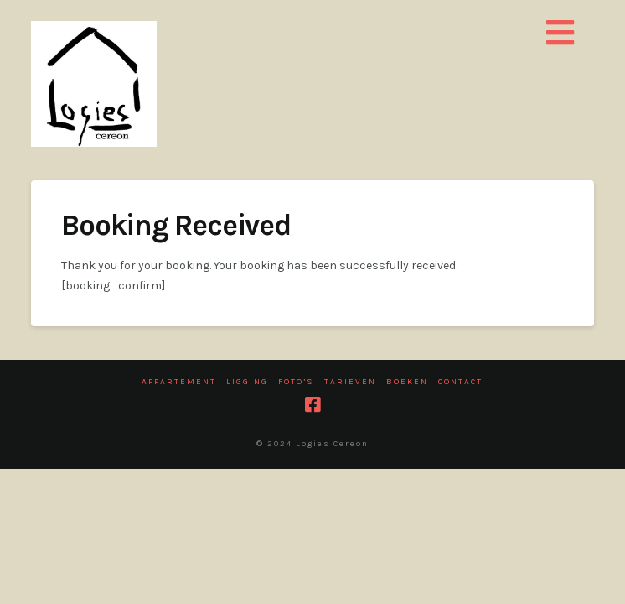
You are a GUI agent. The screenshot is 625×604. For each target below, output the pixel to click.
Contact (460, 382)
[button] (560, 34)
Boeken (407, 382)
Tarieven (350, 382)
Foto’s (296, 382)
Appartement (179, 382)
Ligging (247, 382)
